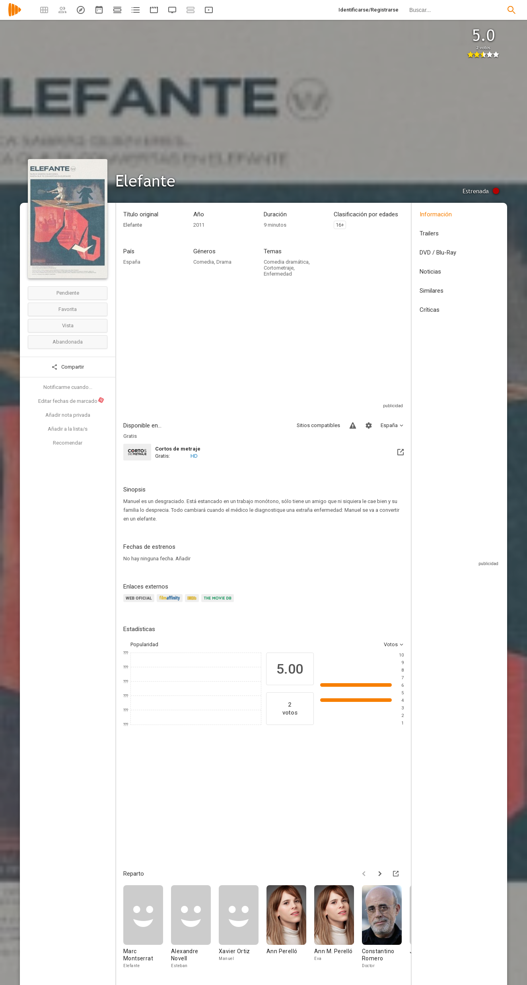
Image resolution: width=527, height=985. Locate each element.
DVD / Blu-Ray (438, 252)
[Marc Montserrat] (147, 927)
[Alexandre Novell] (195, 927)
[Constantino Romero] (386, 927)
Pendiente (67, 293)
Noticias (430, 271)
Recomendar (67, 443)
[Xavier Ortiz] (242, 927)
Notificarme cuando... (67, 387)
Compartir (67, 367)
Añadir (183, 558)
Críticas (429, 309)
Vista (68, 325)
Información (436, 214)
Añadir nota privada (67, 415)
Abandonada (68, 342)
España (131, 262)
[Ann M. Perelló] (338, 927)
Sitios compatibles (318, 425)
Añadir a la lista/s (68, 429)
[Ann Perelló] (290, 927)
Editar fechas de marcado (71, 400)
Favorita (67, 309)
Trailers (429, 233)
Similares (431, 290)
